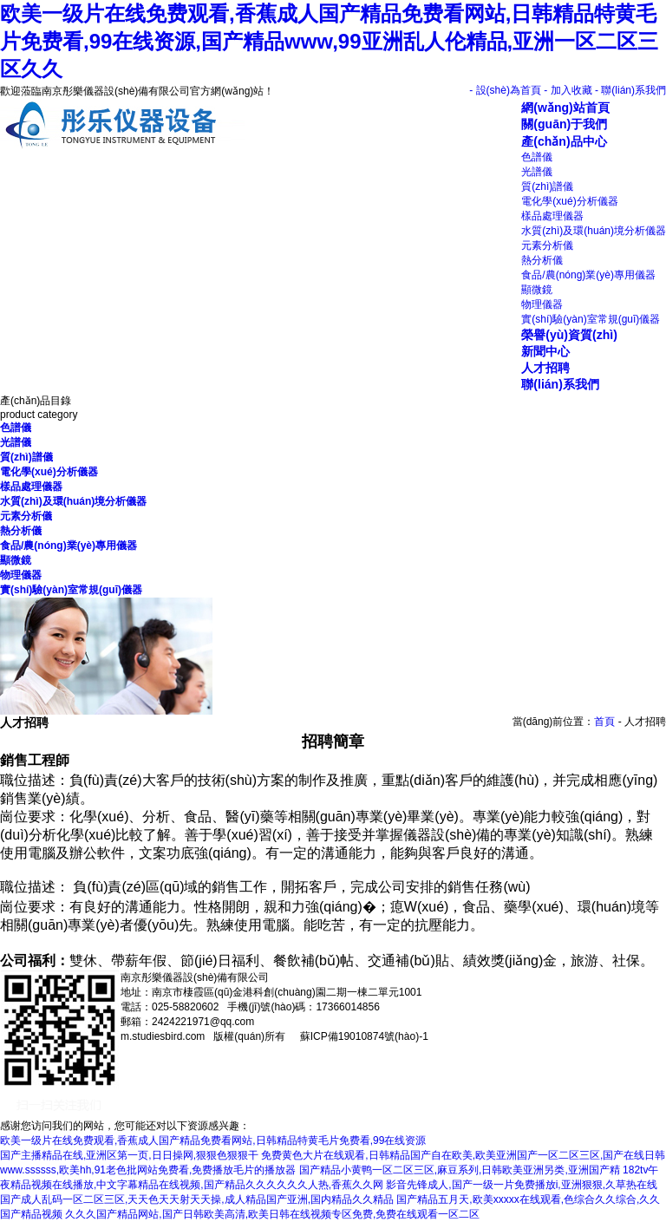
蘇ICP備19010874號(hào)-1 (362, 1036)
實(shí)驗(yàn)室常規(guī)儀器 (590, 319)
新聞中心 (545, 351)
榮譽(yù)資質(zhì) (569, 335)
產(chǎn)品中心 (563, 141)
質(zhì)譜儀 (547, 186)
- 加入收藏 (567, 90)
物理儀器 (542, 304)
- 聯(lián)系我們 (630, 90)
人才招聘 (545, 368)
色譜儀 (536, 157)
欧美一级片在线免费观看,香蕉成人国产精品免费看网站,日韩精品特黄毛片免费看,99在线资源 (213, 1140)
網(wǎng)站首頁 (565, 107)
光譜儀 (536, 172)
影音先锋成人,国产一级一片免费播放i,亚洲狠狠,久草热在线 (521, 1185)
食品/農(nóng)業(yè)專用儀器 (588, 275)
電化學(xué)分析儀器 (569, 201)
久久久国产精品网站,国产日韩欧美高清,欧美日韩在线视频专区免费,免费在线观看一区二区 (272, 1214)
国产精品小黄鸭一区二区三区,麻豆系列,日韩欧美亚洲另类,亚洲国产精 (459, 1170)
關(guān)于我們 (564, 124)
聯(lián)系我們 (560, 384)
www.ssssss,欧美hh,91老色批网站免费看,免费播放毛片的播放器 (148, 1170)
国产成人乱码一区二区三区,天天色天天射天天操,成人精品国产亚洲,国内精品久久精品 (197, 1199)
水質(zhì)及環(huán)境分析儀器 (593, 231)
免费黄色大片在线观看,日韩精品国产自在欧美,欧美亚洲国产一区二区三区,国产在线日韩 (463, 1155)
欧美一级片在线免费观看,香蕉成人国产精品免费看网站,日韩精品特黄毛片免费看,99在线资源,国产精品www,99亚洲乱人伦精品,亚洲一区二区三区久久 (329, 41)
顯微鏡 (536, 290)
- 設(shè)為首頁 (505, 90)
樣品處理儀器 (552, 216)
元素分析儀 (547, 245)
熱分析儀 (542, 260)
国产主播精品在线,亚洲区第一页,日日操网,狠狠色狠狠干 (129, 1155)
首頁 (604, 722)
